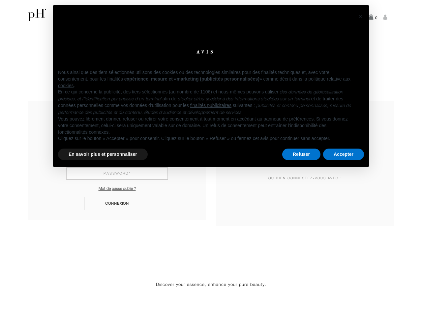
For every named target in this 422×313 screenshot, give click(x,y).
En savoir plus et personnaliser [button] (103, 154)
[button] (360, 16)
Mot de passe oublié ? (117, 189)
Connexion (117, 203)
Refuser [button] (301, 154)
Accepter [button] (343, 154)
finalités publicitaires (210, 105)
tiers (136, 91)
